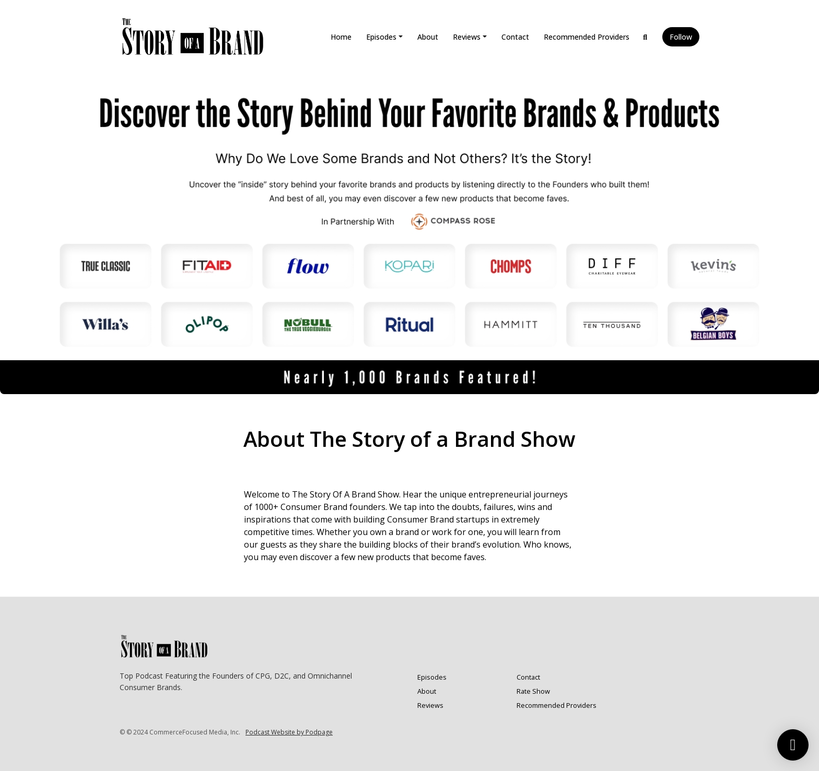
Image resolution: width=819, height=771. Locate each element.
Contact (515, 37)
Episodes (381, 37)
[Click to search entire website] (645, 36)
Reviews (467, 37)
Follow (681, 37)
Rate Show (533, 691)
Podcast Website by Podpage (289, 732)
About (427, 37)
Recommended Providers (586, 37)
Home (341, 37)
